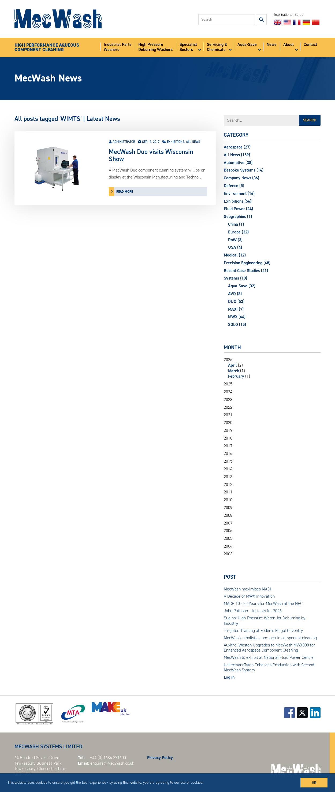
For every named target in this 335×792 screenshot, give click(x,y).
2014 (228, 469)
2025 (228, 384)
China (236, 224)
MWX (236, 316)
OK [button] (314, 782)
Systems (235, 278)
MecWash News (48, 78)
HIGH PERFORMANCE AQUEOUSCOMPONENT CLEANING (46, 47)
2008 (228, 515)
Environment (239, 193)
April (232, 365)
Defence (234, 185)
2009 (228, 507)
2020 (228, 422)
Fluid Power (238, 208)
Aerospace (237, 147)
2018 (228, 438)
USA (235, 247)
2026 (272, 368)
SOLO (237, 324)
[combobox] (226, 19)
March (233, 371)
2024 (228, 392)
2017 (228, 446)
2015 (228, 461)
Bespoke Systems (243, 170)
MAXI (236, 309)
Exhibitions (175, 142)
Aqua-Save (241, 286)
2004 (228, 546)
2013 (228, 476)
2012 (228, 484)
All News (193, 142)
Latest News (103, 118)
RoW (235, 240)
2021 (228, 415)
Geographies (238, 216)
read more (124, 191)
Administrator (124, 142)
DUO (236, 301)
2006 (228, 530)
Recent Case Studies (246, 270)
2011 (228, 492)
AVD (235, 293)
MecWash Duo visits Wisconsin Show (151, 155)
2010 (228, 500)
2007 (228, 523)
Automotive (238, 162)
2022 (228, 407)
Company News (241, 178)
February (236, 376)
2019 (228, 430)
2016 (228, 453)
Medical (235, 255)
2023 (228, 399)
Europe (238, 232)
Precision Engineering (247, 263)
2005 (228, 538)
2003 (228, 554)
